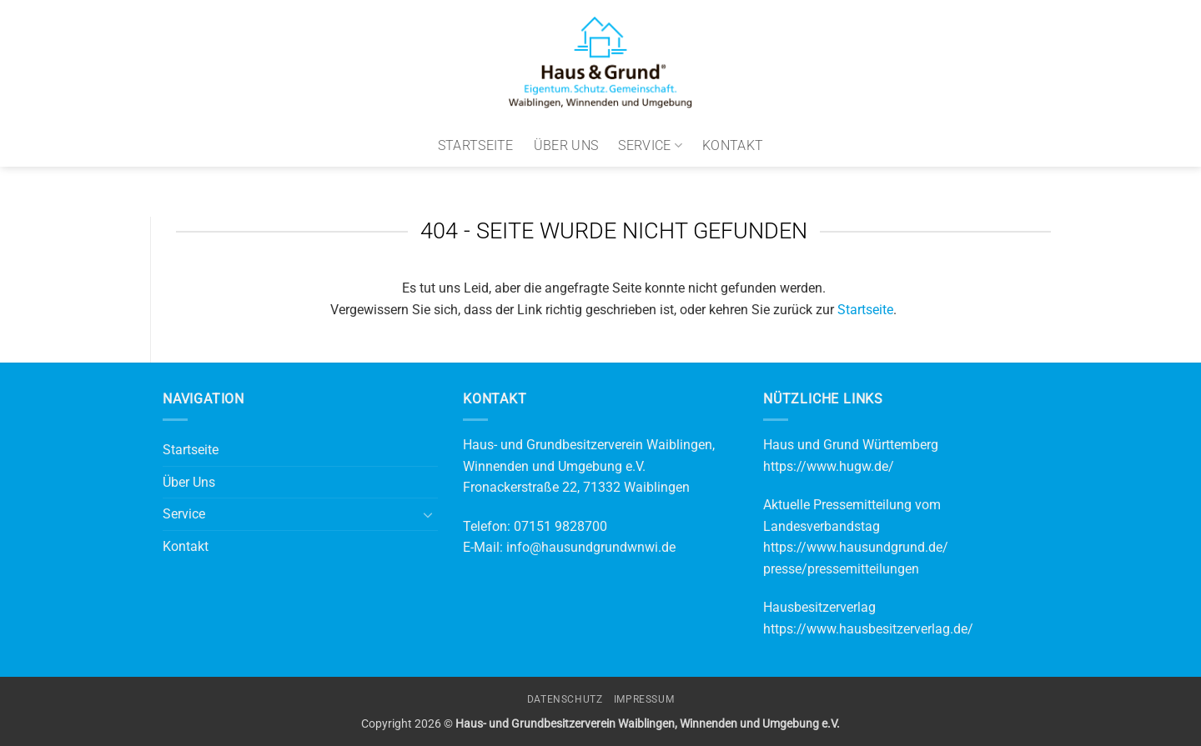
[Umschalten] (428, 514)
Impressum (644, 699)
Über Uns (566, 145)
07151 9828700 (560, 526)
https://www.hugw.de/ (828, 466)
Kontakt (732, 145)
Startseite (476, 145)
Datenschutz (565, 699)
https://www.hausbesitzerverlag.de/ (868, 629)
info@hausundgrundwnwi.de (591, 547)
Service (650, 146)
